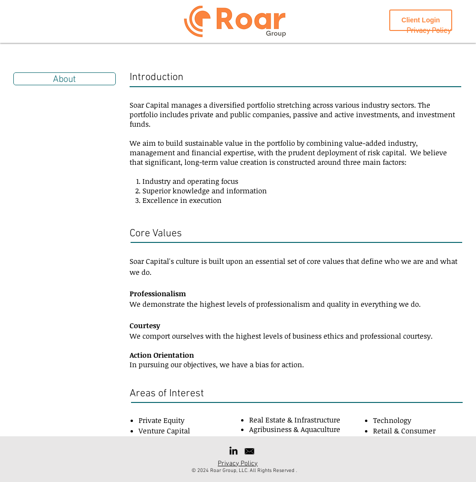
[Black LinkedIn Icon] (233, 450)
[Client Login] (420, 20)
